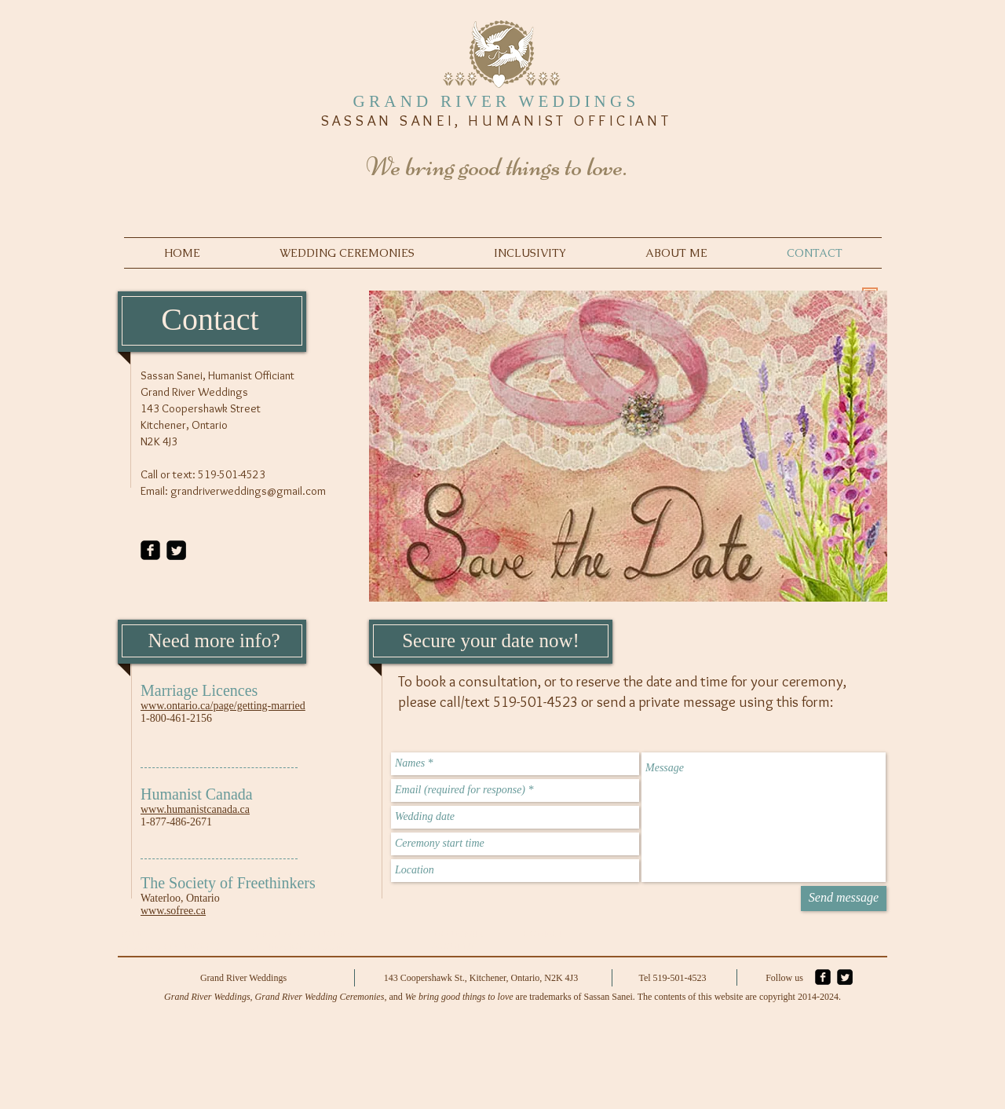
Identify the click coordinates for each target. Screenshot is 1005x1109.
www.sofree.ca (173, 911)
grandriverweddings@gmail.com (248, 491)
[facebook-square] (150, 550)
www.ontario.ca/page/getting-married (223, 706)
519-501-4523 (231, 474)
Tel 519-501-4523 (672, 977)
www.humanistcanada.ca (195, 809)
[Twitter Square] (176, 550)
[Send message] (843, 898)
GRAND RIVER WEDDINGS (496, 101)
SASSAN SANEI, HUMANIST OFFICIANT (496, 121)
